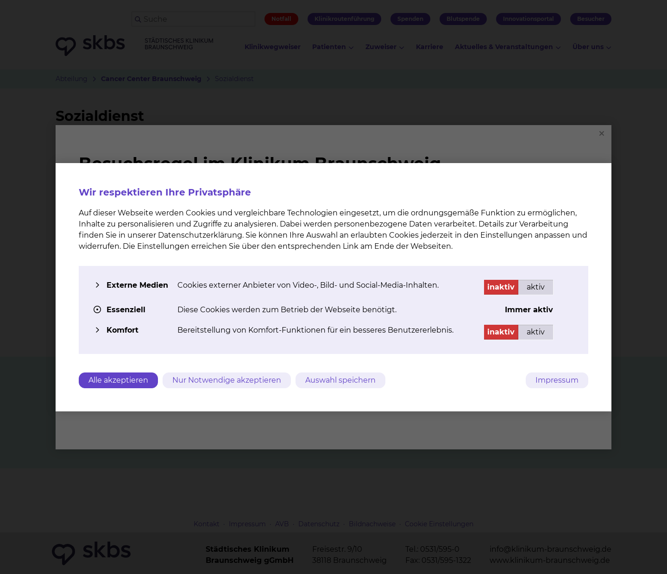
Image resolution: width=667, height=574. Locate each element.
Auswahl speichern (340, 380)
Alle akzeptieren (118, 380)
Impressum (557, 380)
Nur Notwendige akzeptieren (226, 380)
